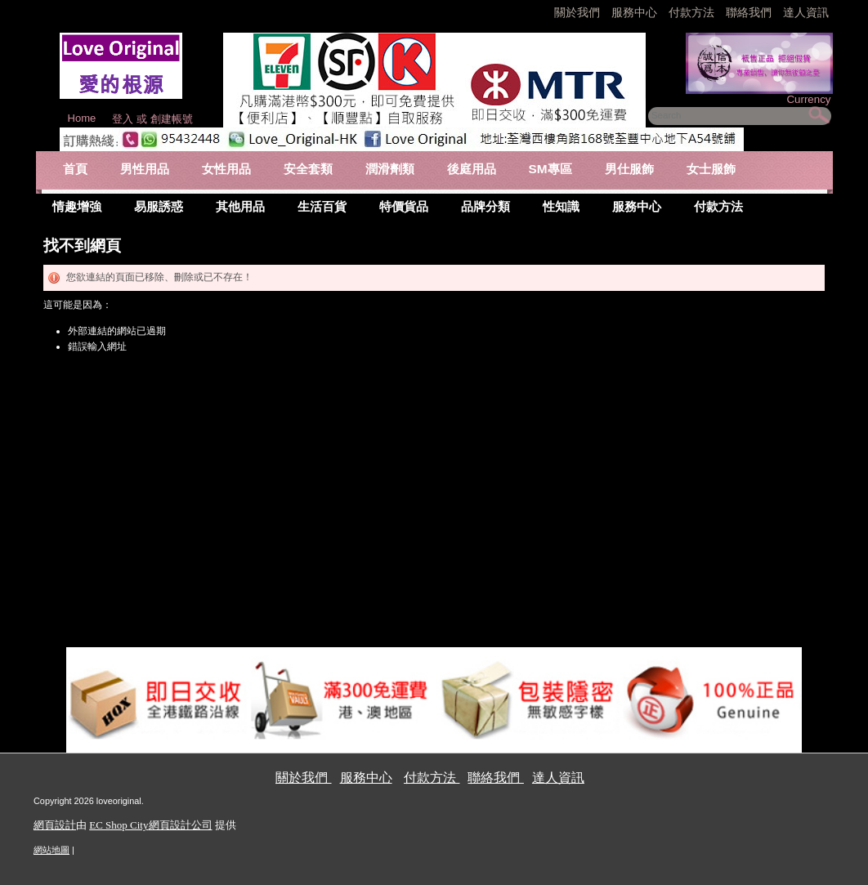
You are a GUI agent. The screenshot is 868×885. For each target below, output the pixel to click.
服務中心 (634, 12)
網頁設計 (55, 825)
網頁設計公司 (181, 825)
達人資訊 (806, 12)
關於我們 (578, 12)
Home (82, 118)
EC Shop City (118, 825)
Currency (808, 99)
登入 (122, 119)
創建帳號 (171, 119)
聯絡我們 (750, 12)
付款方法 (693, 12)
